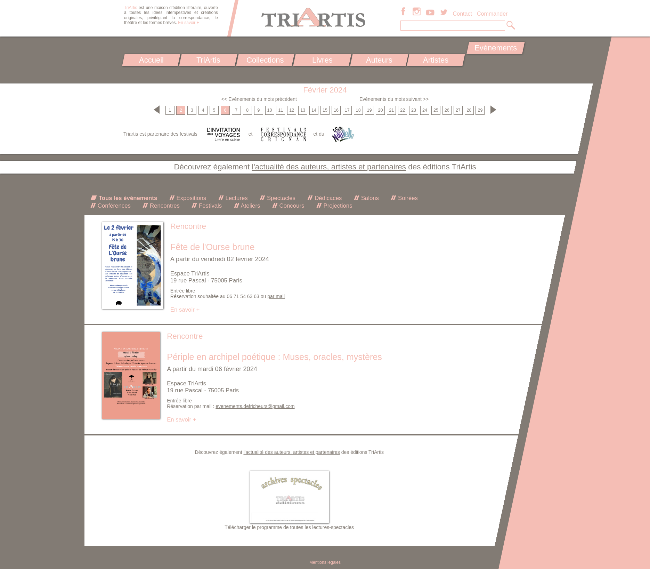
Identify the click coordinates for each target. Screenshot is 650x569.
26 (447, 110)
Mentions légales (325, 562)
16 (336, 110)
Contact (462, 13)
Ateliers (249, 205)
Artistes (436, 60)
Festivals (209, 205)
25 (435, 110)
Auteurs (379, 60)
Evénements (495, 47)
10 (269, 110)
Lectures (236, 198)
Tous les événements (127, 198)
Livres (322, 60)
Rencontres (163, 205)
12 (291, 110)
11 (280, 110)
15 (325, 110)
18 (358, 110)
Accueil (151, 60)
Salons (369, 198)
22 (402, 110)
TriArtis (208, 60)
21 (391, 110)
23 (413, 110)
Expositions (190, 198)
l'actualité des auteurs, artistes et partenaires (329, 166)
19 (369, 110)
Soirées (407, 198)
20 (380, 110)
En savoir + (188, 22)
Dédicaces (327, 198)
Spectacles (280, 198)
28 (469, 110)
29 (480, 110)
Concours (291, 205)
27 (458, 110)
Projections (337, 205)
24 (424, 110)
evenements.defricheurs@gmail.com (255, 406)
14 (313, 110)
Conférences (113, 205)
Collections (265, 60)
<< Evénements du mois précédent (259, 99)
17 (347, 110)
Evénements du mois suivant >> (394, 99)
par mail (276, 296)
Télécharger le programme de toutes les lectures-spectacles (289, 527)
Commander (492, 13)
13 (302, 110)
